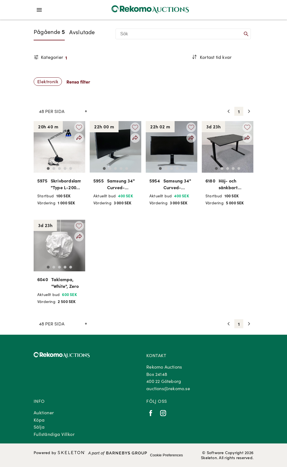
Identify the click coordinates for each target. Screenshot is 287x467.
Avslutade (82, 32)
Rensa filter (78, 81)
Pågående (49, 31)
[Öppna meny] (39, 10)
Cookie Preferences (166, 455)
